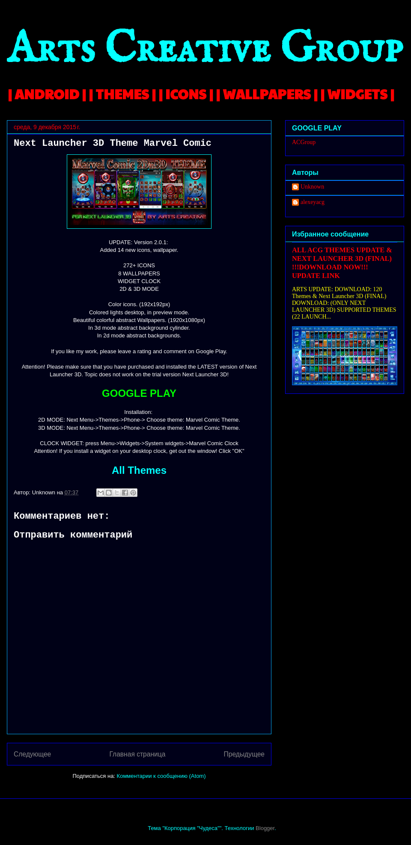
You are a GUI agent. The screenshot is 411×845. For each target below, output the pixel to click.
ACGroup (304, 142)
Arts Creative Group (204, 49)
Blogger (265, 828)
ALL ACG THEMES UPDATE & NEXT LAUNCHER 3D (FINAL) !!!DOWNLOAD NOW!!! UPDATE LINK (342, 263)
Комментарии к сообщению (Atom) (161, 776)
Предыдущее (244, 754)
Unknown (312, 186)
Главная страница (137, 754)
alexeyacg (313, 202)
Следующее (32, 754)
